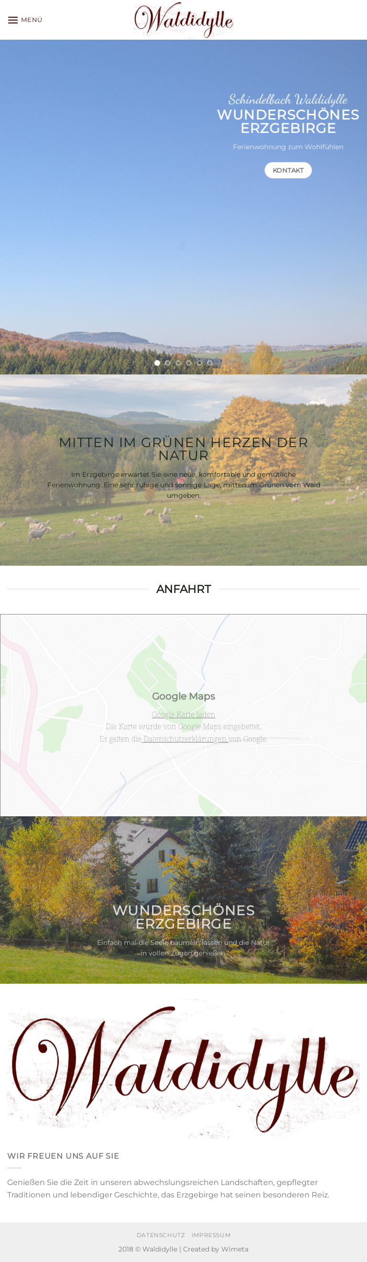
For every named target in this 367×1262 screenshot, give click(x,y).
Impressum (211, 1235)
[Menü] (25, 20)
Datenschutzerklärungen (184, 739)
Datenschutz (161, 1235)
